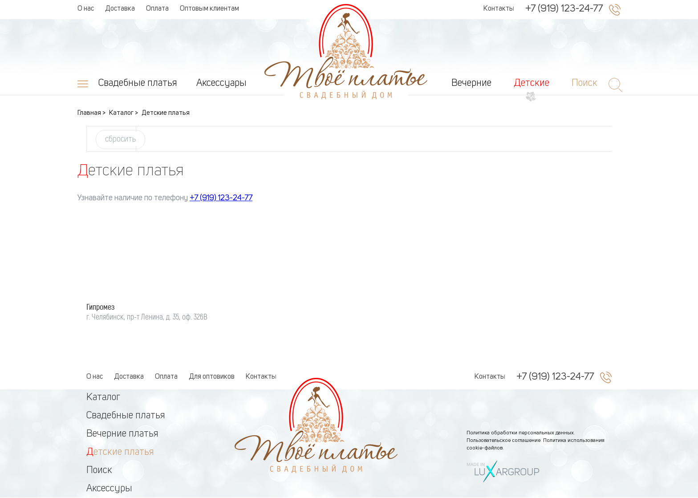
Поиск (99, 470)
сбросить (120, 139)
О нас (85, 8)
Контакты (498, 8)
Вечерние (471, 83)
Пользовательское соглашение (503, 440)
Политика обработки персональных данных (520, 433)
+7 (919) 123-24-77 (564, 9)
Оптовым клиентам (209, 8)
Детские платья (120, 452)
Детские (531, 83)
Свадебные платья (137, 83)
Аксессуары (221, 83)
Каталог (103, 397)
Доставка (120, 8)
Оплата (157, 8)
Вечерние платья (122, 434)
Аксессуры (109, 489)
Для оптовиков (212, 377)
